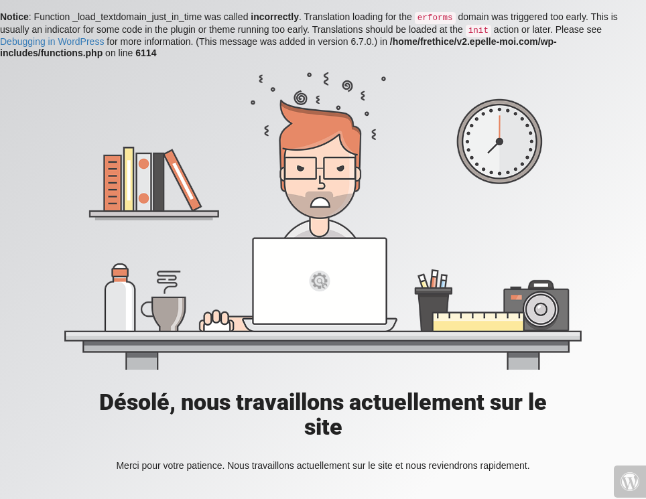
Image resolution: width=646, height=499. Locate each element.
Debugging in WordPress (52, 41)
